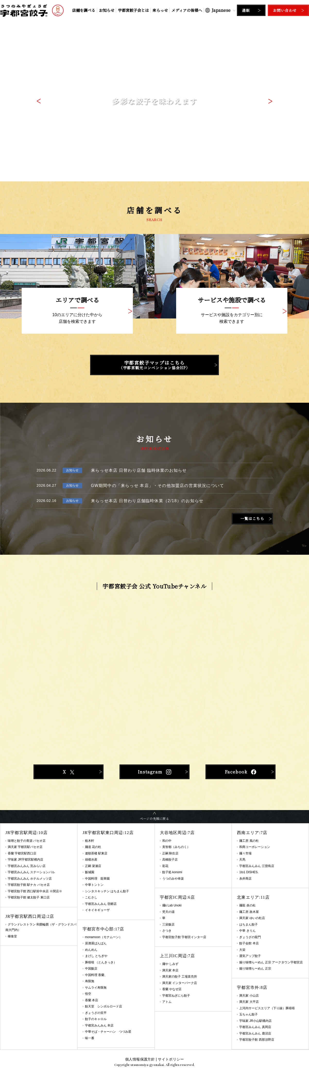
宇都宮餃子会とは (133, 10)
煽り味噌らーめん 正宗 (255, 968)
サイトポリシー (171, 1059)
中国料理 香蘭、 (96, 975)
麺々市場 (245, 853)
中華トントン (94, 885)
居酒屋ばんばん (96, 943)
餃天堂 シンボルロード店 (103, 1006)
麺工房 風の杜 (249, 841)
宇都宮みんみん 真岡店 (255, 1027)
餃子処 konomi (172, 872)
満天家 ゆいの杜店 (252, 918)
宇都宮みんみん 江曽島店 (256, 866)
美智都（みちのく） (176, 847)
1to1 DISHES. (249, 872)
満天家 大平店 (249, 1002)
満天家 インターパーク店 (179, 983)
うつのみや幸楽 (173, 878)
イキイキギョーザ (97, 910)
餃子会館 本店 (249, 943)
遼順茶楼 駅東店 (96, 853)
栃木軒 (89, 841)
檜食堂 (12, 936)
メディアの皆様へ (186, 10)
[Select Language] (220, 10)
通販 (246, 10)
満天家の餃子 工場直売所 (179, 976)
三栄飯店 (168, 924)
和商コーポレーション (254, 847)
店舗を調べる (83, 10)
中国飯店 (91, 968)
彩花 (165, 866)
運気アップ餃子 (250, 956)
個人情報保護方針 (140, 1059)
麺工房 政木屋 (249, 912)
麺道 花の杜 (93, 847)
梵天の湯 (168, 912)
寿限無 (89, 981)
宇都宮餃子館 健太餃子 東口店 (29, 897)
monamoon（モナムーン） (103, 937)
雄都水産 (91, 859)
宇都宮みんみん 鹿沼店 (255, 1033)
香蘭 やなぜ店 (172, 989)
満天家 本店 (170, 970)
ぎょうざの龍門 (250, 937)
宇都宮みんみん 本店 (99, 1025)
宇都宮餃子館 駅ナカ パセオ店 (29, 885)
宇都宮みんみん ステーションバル (31, 872)
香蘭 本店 (91, 1000)
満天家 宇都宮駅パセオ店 (25, 847)
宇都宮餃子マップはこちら (154, 365)
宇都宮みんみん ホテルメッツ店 (30, 878)
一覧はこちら (252, 518)
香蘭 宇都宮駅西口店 (22, 853)
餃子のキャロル (96, 1019)
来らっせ (160, 10)
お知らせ (106, 10)
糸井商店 (245, 878)
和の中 (166, 841)
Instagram (154, 772)
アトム (166, 1002)
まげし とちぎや (96, 956)
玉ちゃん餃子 (248, 1014)
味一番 (89, 1038)
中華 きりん (247, 930)
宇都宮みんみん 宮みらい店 (27, 866)
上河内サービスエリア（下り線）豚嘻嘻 (267, 1008)
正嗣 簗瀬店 (93, 866)
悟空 (88, 994)
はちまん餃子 (248, 924)
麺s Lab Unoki (172, 905)
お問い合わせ (285, 10)
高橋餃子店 (170, 859)
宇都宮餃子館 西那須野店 (256, 1039)
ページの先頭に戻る (154, 818)
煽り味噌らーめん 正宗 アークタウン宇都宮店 (271, 962)
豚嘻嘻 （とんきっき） (101, 962)
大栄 (242, 950)
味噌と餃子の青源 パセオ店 (27, 841)
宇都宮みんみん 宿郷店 (101, 904)
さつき (166, 930)
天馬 (242, 859)
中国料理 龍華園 (97, 878)
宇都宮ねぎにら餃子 (176, 995)
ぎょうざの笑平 (96, 1013)
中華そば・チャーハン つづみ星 (108, 1031)
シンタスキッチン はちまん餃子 (107, 891)
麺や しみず (170, 964)
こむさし (91, 897)
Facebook (240, 772)
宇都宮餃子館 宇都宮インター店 (184, 937)
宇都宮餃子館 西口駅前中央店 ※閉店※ (35, 891)
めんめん (91, 950)
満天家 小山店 (249, 995)
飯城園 (89, 872)
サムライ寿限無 (96, 987)
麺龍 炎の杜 (247, 905)
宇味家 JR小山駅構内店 (255, 1021)
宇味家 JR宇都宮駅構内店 (25, 859)
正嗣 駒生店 (170, 853)
